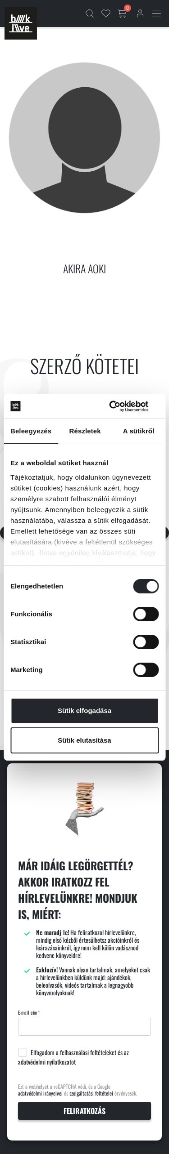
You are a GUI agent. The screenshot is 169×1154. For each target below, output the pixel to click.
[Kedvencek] (106, 13)
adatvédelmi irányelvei (40, 1093)
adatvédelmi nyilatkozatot (47, 1062)
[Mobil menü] (156, 13)
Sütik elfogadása (84, 710)
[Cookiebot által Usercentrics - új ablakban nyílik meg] (120, 406)
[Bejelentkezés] (140, 13)
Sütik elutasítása (84, 740)
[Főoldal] (21, 23)
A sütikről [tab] (139, 431)
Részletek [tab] (85, 431)
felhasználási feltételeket (88, 1052)
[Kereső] (90, 13)
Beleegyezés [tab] (30, 431)
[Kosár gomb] (123, 13)
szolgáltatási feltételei (91, 1093)
